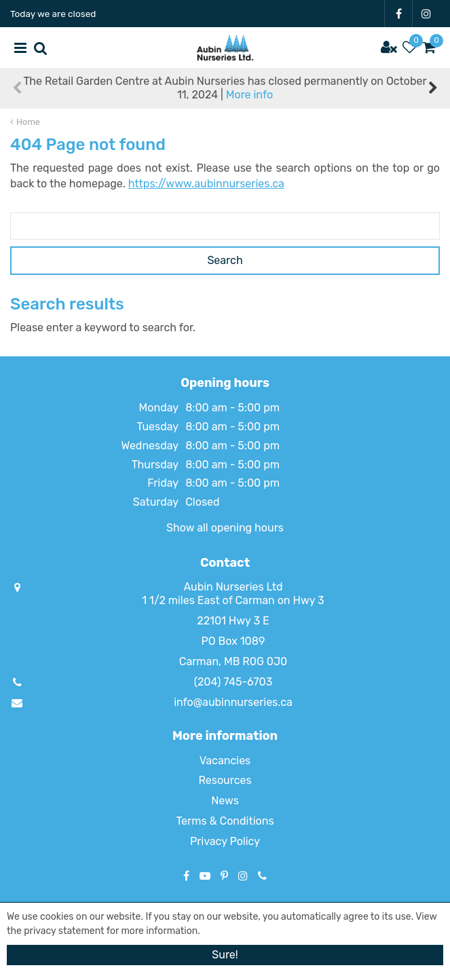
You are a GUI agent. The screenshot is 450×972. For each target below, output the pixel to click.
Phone (262, 875)
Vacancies (225, 760)
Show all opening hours (225, 527)
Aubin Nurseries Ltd (232, 586)
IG (426, 13)
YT (205, 875)
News (225, 800)
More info (249, 94)
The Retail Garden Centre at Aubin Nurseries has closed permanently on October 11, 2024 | (224, 88)
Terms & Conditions (225, 821)
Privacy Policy (225, 841)
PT (224, 875)
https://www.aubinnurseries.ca (206, 183)
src (41, 47)
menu (20, 47)
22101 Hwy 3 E (233, 620)
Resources (224, 780)
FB (398, 13)
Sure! (225, 954)
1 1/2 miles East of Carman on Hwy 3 (233, 600)
